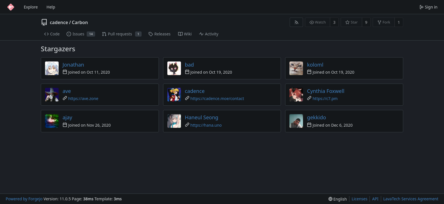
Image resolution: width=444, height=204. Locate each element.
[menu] (337, 199)
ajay (67, 117)
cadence (59, 22)
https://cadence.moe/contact (217, 98)
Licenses (360, 198)
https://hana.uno (206, 125)
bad (189, 64)
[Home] (11, 7)
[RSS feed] (296, 22)
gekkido (316, 117)
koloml (315, 64)
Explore (31, 7)
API (375, 198)
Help (50, 7)
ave (67, 91)
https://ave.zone (83, 98)
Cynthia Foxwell (325, 91)
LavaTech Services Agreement (410, 198)
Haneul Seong (201, 117)
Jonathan (73, 64)
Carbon (80, 22)
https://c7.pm (325, 98)
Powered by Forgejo (24, 198)
